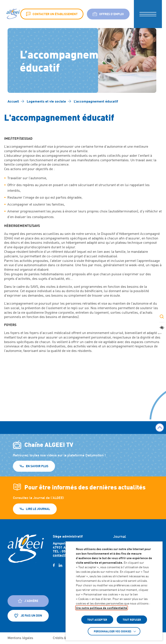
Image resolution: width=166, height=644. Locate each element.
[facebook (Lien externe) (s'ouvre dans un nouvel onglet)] (54, 565)
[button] (148, 14)
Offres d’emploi (108, 14)
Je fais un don (28, 616)
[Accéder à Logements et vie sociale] (46, 101)
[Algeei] (12, 14)
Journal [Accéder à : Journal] (119, 536)
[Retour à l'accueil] (26, 548)
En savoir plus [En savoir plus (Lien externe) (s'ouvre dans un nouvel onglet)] (37, 466)
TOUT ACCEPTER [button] (97, 619)
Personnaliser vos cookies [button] (112, 631)
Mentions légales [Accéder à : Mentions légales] (20, 638)
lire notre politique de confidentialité (101, 608)
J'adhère (28, 601)
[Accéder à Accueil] (13, 101)
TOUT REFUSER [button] (132, 619)
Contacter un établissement (52, 14)
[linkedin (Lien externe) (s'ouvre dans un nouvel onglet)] (60, 565)
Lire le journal (38, 509)
